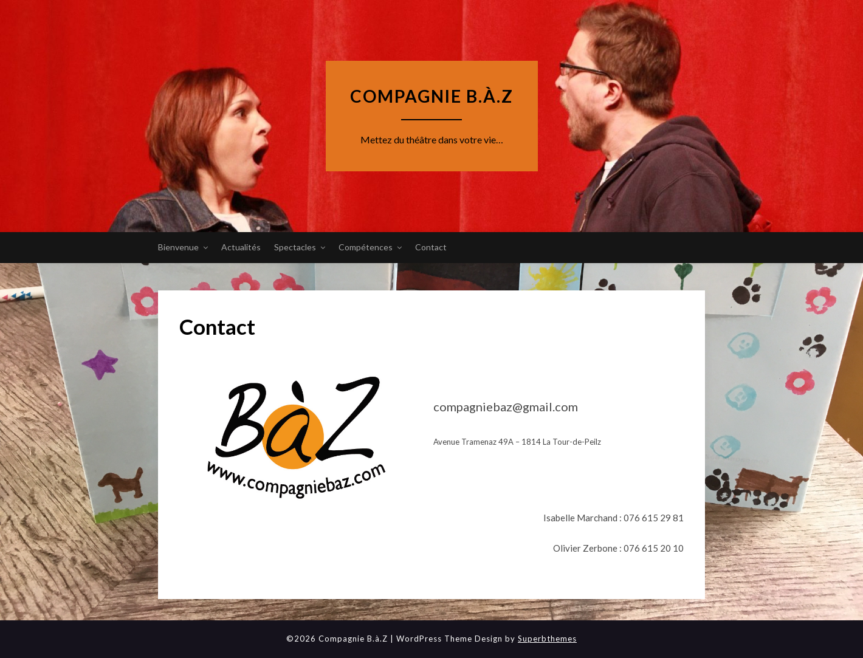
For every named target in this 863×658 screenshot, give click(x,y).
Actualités (241, 247)
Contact (431, 247)
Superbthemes (547, 638)
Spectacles (295, 247)
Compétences (366, 247)
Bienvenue (178, 247)
